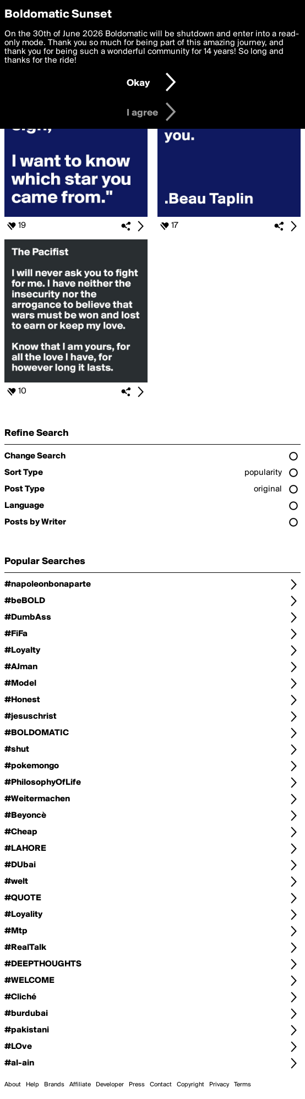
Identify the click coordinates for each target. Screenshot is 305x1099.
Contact (161, 1084)
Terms (242, 1084)
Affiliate (80, 1084)
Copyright (190, 1084)
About (12, 1084)
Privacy (219, 1084)
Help (32, 1084)
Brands (54, 1084)
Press (137, 1084)
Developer (110, 1084)
